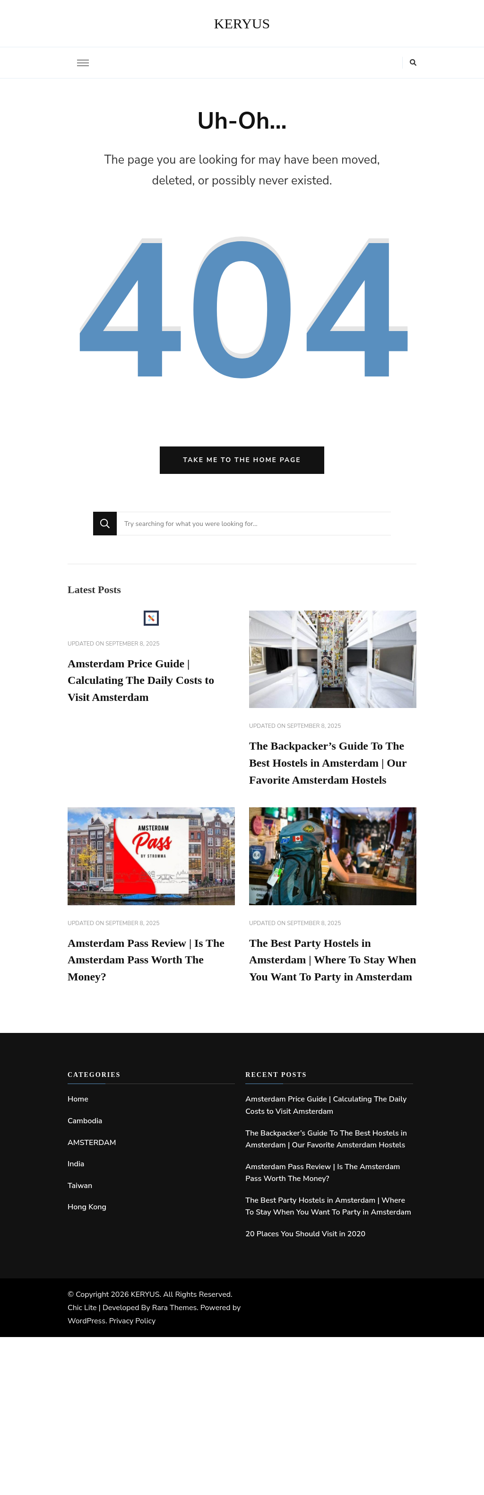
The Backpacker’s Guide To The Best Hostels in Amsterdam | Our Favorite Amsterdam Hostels (328, 764)
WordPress (86, 1339)
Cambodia (85, 1139)
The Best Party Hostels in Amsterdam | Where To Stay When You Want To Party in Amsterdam (328, 1225)
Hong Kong (87, 1225)
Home (78, 1117)
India (76, 1182)
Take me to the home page (242, 460)
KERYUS (242, 23)
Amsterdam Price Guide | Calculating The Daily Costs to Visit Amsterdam (142, 681)
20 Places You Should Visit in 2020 (305, 1252)
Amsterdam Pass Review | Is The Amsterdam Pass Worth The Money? (147, 961)
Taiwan (80, 1204)
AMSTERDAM (92, 1160)
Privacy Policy (132, 1339)
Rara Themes (174, 1326)
